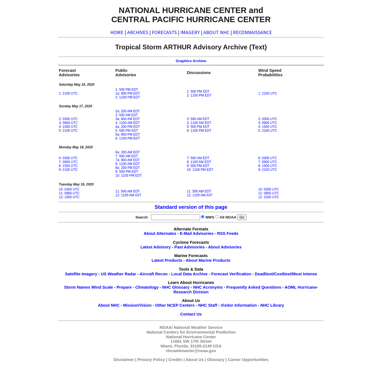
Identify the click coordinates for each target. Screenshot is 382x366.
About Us (195, 359)
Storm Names (77, 287)
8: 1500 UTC (68, 166)
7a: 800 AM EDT (128, 160)
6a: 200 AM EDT (128, 152)
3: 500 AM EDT (127, 115)
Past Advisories (189, 247)
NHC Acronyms (208, 287)
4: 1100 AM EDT (128, 123)
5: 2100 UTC (68, 131)
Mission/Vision (137, 305)
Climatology (146, 287)
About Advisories (225, 247)
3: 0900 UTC (68, 123)
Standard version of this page (191, 207)
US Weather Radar (118, 274)
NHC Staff (207, 305)
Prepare (124, 287)
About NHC (109, 305)
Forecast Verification (231, 274)
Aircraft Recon (154, 274)
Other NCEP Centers (174, 305)
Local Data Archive (189, 274)
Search (142, 217)
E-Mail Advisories (197, 233)
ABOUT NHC (216, 32)
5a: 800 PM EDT (128, 134)
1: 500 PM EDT (127, 90)
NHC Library (272, 305)
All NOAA (228, 217)
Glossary (216, 359)
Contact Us (191, 314)
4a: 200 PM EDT (128, 127)
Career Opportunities (248, 359)
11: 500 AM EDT (128, 191)
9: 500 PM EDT (127, 172)
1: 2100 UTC (68, 93)
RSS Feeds (228, 233)
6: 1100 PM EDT (128, 138)
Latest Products (167, 260)
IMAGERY (190, 32)
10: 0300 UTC (69, 189)
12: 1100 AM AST (128, 195)
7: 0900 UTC (68, 162)
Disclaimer (124, 359)
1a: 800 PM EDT (128, 93)
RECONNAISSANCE (252, 32)
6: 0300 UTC (68, 158)
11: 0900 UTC (69, 193)
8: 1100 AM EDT (128, 164)
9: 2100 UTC (68, 170)
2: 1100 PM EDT (128, 97)
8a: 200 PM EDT (128, 168)
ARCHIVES (137, 32)
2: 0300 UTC (68, 119)
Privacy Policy (151, 359)
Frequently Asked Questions (253, 287)
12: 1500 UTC (69, 197)
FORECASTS (164, 32)
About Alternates (160, 233)
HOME (117, 32)
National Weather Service (198, 327)
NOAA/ (166, 327)
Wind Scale (102, 287)
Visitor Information (239, 305)
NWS (210, 217)
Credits (175, 359)
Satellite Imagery (81, 274)
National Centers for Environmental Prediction (191, 332)
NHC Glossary (175, 287)
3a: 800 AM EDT (128, 119)
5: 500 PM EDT (127, 131)
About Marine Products (208, 260)
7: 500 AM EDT (127, 156)
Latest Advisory (155, 247)
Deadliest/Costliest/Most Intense (286, 274)
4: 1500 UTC (68, 127)
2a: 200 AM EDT (128, 111)
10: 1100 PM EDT (129, 175)
